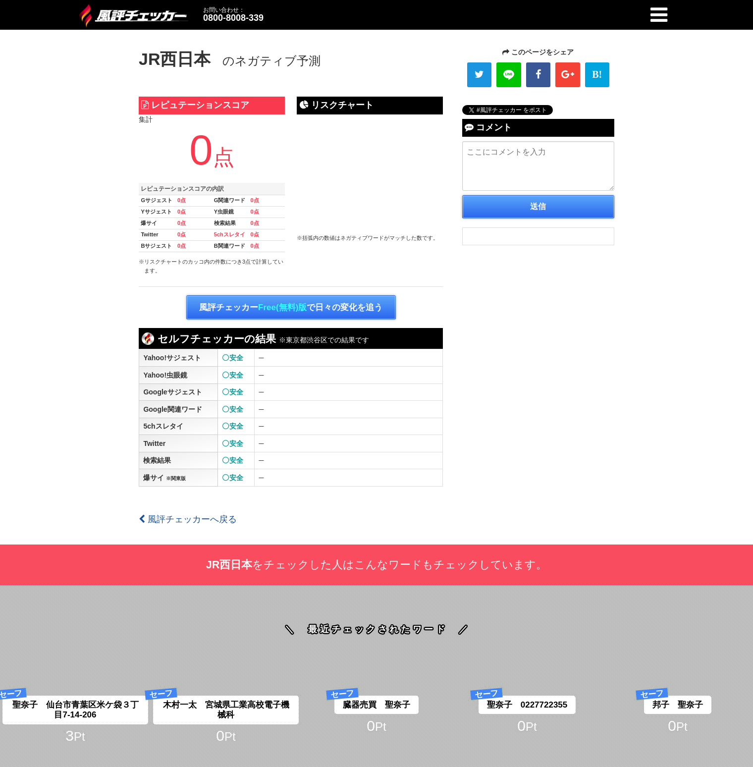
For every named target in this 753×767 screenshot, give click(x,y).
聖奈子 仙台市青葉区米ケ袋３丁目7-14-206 (75, 709)
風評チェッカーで (290, 308)
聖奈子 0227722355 (527, 705)
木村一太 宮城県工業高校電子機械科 (226, 709)
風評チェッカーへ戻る (188, 519)
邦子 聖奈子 (677, 705)
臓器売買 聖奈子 (376, 705)
